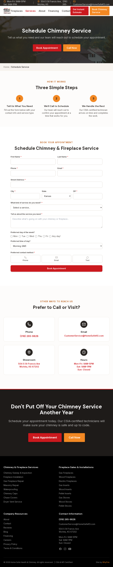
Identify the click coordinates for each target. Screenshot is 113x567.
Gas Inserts (64, 485)
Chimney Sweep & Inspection (18, 473)
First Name (16, 157)
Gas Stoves (64, 497)
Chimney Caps (11, 493)
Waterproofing (11, 489)
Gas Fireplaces (66, 473)
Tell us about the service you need (26, 214)
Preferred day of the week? (23, 232)
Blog (6, 531)
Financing (53, 10)
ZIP (75, 191)
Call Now (72, 47)
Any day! (54, 236)
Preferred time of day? (20, 241)
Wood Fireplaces (67, 477)
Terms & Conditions (13, 548)
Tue (22, 236)
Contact (66, 10)
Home (6, 67)
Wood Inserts (65, 489)
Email (60, 168)
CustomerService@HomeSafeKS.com (91, 3)
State (44, 191)
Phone (14, 168)
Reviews (8, 527)
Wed (30, 236)
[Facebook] (60, 548)
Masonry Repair (11, 485)
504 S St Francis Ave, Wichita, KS (49, 3)
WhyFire (105, 562)
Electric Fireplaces (68, 481)
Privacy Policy (10, 544)
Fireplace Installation (13, 477)
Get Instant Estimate (78, 11)
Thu (38, 236)
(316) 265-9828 (67, 519)
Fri (45, 236)
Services (30, 10)
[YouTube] (69, 548)
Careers (7, 540)
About (42, 10)
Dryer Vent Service (13, 501)
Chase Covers (10, 497)
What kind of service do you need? (26, 203)
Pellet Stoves (65, 506)
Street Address (18, 180)
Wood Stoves (65, 501)
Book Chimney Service (99, 11)
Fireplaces (17, 10)
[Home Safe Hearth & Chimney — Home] (7, 11)
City (13, 191)
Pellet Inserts (65, 493)
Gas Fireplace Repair (14, 481)
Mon (14, 236)
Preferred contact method (23, 252)
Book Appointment (47, 47)
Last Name (62, 157)
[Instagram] (65, 548)
